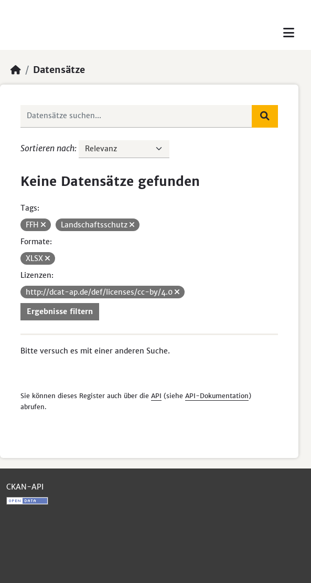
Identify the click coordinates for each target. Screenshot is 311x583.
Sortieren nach (47, 148)
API (156, 396)
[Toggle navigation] (289, 32)
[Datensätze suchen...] (136, 116)
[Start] (15, 70)
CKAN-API (25, 487)
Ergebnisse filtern (60, 311)
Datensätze (59, 70)
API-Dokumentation (217, 396)
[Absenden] (265, 116)
